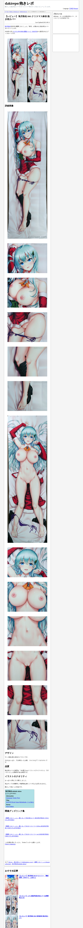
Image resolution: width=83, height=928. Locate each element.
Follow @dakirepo (10, 844)
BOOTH (8, 802)
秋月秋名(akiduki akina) (19, 864)
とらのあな (30, 802)
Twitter (15, 798)
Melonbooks (22, 802)
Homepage (9, 798)
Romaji (76, 8)
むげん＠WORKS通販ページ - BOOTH (25, 31)
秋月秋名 (8, 26)
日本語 (71, 8)
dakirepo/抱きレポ (19, 3)
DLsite (13, 802)
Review (10, 862)
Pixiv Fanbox (10, 806)
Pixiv (18, 798)
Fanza (17, 802)
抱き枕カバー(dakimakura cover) (23, 862)
